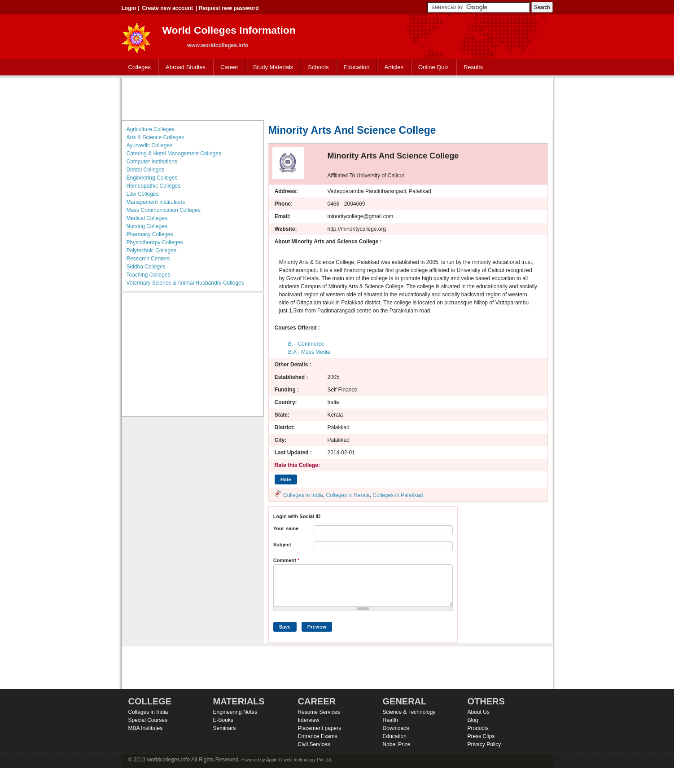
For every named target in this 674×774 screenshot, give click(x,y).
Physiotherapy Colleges (155, 242)
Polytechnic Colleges (151, 250)
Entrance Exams (317, 736)
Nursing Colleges (147, 226)
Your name (286, 528)
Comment (286, 560)
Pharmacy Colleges (150, 234)
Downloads (396, 728)
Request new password (228, 8)
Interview (308, 720)
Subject (282, 544)
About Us (479, 712)
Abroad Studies (183, 67)
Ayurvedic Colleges (150, 145)
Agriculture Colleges (151, 129)
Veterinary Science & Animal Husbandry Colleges (185, 283)
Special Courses (147, 720)
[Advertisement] (337, 98)
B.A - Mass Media (309, 352)
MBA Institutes (145, 728)
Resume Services (319, 712)
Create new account (167, 8)
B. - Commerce (306, 344)
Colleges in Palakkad (397, 495)
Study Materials (271, 67)
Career (227, 67)
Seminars (224, 728)
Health (390, 720)
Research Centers (148, 258)
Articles (393, 67)
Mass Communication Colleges (164, 210)
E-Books (223, 720)
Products (478, 728)
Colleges (138, 67)
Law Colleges (143, 194)
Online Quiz (433, 67)
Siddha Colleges (146, 267)
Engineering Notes (235, 712)
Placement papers (319, 728)
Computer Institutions (152, 161)
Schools (316, 67)
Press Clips (481, 736)
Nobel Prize (397, 744)
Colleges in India (303, 495)
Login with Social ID (297, 516)
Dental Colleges (146, 170)
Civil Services (314, 744)
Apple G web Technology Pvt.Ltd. (299, 759)
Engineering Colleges (152, 178)
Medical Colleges (147, 218)
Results (473, 67)
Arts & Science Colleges (155, 137)
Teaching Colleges (149, 275)
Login (129, 8)
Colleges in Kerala (347, 495)
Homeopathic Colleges (154, 186)
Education (354, 67)
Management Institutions (156, 202)
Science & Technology (409, 712)
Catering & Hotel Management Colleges (174, 153)
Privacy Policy (484, 744)
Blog (473, 720)
